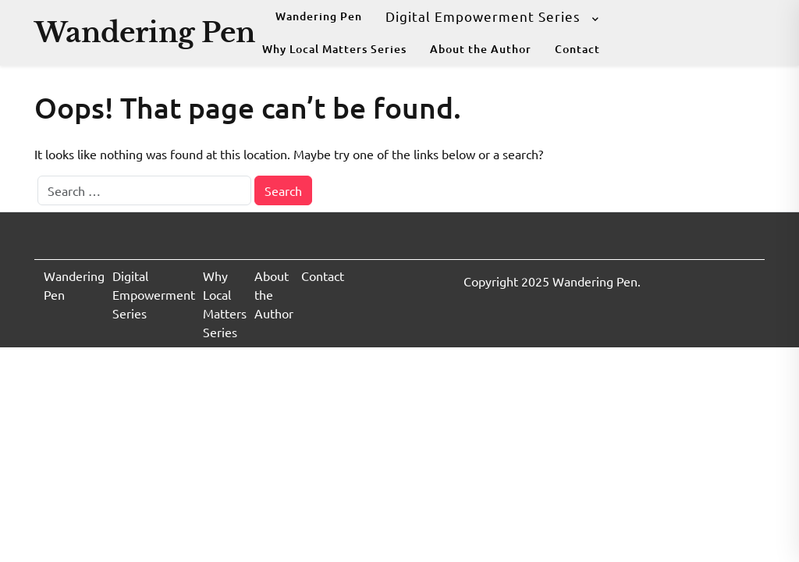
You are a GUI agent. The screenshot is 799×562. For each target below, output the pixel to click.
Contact (577, 48)
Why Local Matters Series (334, 48)
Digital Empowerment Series (483, 16)
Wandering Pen (144, 32)
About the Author (480, 48)
